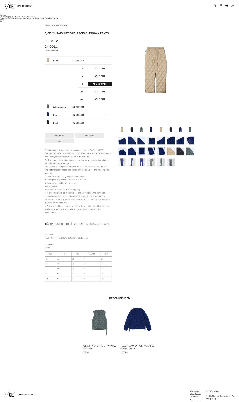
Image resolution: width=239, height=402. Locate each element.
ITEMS (51, 26)
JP (219, 6)
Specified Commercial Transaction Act (220, 396)
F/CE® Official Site (212, 391)
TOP (46, 26)
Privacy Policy (211, 398)
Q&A (192, 399)
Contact (61, 140)
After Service (195, 397)
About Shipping (61, 133)
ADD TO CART (100, 82)
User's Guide (95, 133)
